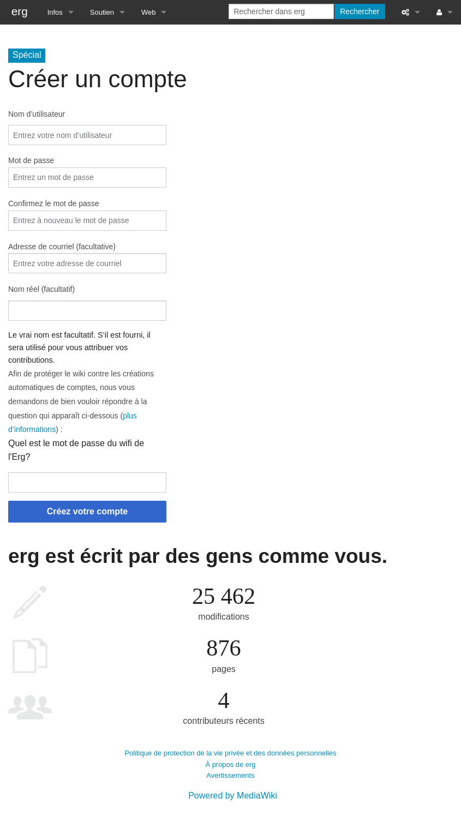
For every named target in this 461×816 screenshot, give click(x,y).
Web (148, 12)
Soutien (102, 12)
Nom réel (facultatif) (41, 289)
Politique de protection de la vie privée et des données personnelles (230, 753)
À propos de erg (230, 764)
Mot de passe (31, 160)
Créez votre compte (87, 511)
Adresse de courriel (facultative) (62, 246)
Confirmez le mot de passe (53, 203)
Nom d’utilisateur (36, 114)
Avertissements (230, 775)
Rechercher (359, 11)
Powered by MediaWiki (232, 795)
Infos (55, 12)
